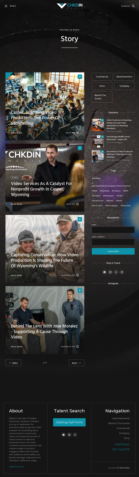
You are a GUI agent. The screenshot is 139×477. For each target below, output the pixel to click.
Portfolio (122, 444)
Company (119, 131)
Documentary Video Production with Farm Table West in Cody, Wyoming (120, 154)
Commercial (123, 428)
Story (127, 438)
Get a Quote (121, 449)
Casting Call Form (69, 422)
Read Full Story (16, 466)
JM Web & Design (123, 468)
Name (94, 225)
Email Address (98, 237)
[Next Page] (76, 363)
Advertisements (121, 418)
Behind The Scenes (123, 160)
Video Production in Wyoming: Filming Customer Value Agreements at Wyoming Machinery (119, 124)
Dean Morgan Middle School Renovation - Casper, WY (118, 138)
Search (125, 6)
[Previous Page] (13, 363)
